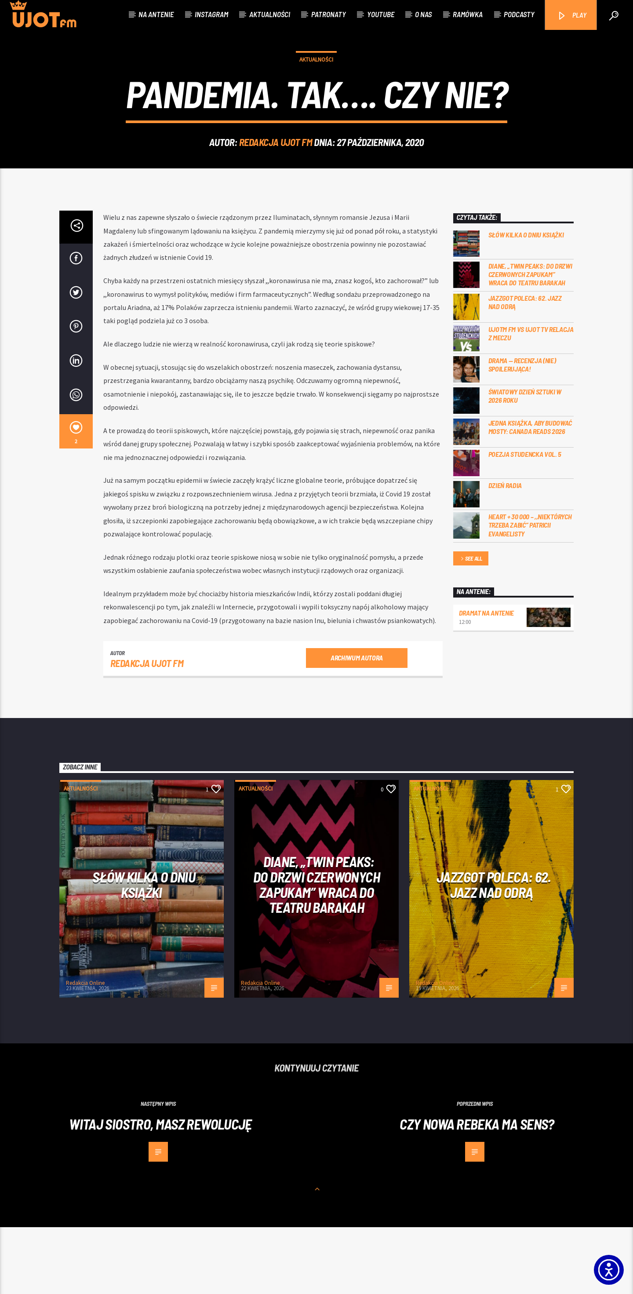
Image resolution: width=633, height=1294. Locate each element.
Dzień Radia (505, 552)
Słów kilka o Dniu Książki (526, 301)
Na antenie (156, 14)
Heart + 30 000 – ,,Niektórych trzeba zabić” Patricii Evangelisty (530, 591)
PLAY (571, 16)
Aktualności (269, 14)
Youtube (380, 14)
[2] (76, 498)
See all (470, 626)
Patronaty (328, 14)
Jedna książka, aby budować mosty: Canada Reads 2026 (530, 493)
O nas (423, 14)
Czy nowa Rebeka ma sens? (477, 1190)
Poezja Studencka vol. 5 (525, 521)
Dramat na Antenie (486, 679)
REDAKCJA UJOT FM (276, 175)
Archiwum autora (357, 724)
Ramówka (468, 14)
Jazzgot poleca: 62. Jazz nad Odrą (525, 369)
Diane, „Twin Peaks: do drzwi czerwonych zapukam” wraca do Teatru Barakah (530, 341)
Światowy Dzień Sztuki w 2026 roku (525, 462)
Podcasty (519, 14)
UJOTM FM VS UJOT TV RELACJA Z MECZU (531, 400)
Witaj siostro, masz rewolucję (160, 1190)
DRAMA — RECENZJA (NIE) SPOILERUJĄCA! (522, 431)
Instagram (211, 14)
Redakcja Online (85, 1049)
